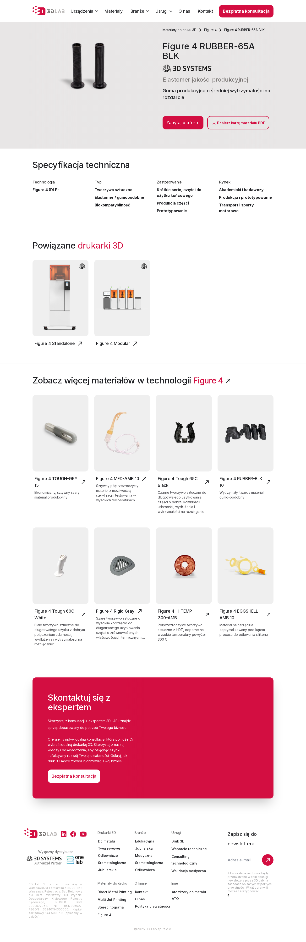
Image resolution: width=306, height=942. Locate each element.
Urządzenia (85, 11)
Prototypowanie (172, 210)
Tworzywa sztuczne (114, 189)
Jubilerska (144, 855)
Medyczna (144, 862)
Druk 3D (178, 848)
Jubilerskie (107, 876)
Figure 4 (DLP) (46, 189)
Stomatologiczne (112, 869)
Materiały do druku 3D (180, 30)
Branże (141, 11)
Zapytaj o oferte (183, 122)
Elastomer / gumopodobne (120, 197)
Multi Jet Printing (112, 906)
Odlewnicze (108, 862)
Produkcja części (173, 203)
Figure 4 (211, 30)
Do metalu (106, 848)
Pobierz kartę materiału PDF (238, 123)
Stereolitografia (111, 914)
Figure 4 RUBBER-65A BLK (247, 30)
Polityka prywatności (152, 913)
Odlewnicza (145, 876)
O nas (140, 905)
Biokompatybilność (113, 205)
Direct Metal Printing (115, 898)
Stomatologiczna (149, 869)
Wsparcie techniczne (189, 855)
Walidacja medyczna (188, 877)
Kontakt (141, 898)
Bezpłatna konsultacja (246, 11)
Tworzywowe (109, 855)
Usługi (164, 11)
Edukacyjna (144, 848)
